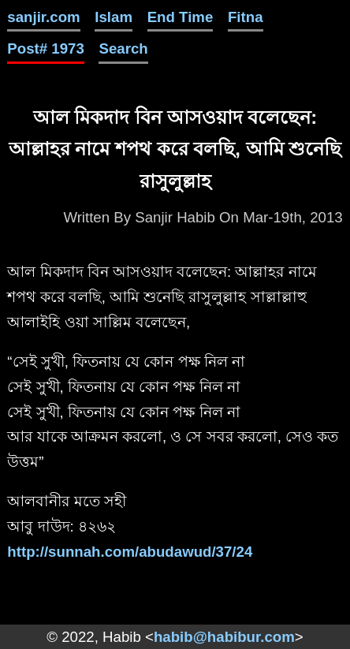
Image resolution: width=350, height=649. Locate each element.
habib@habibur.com (224, 636)
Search (123, 48)
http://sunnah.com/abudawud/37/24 (129, 551)
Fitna (245, 17)
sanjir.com (43, 17)
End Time (180, 17)
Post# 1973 (45, 48)
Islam (113, 17)
